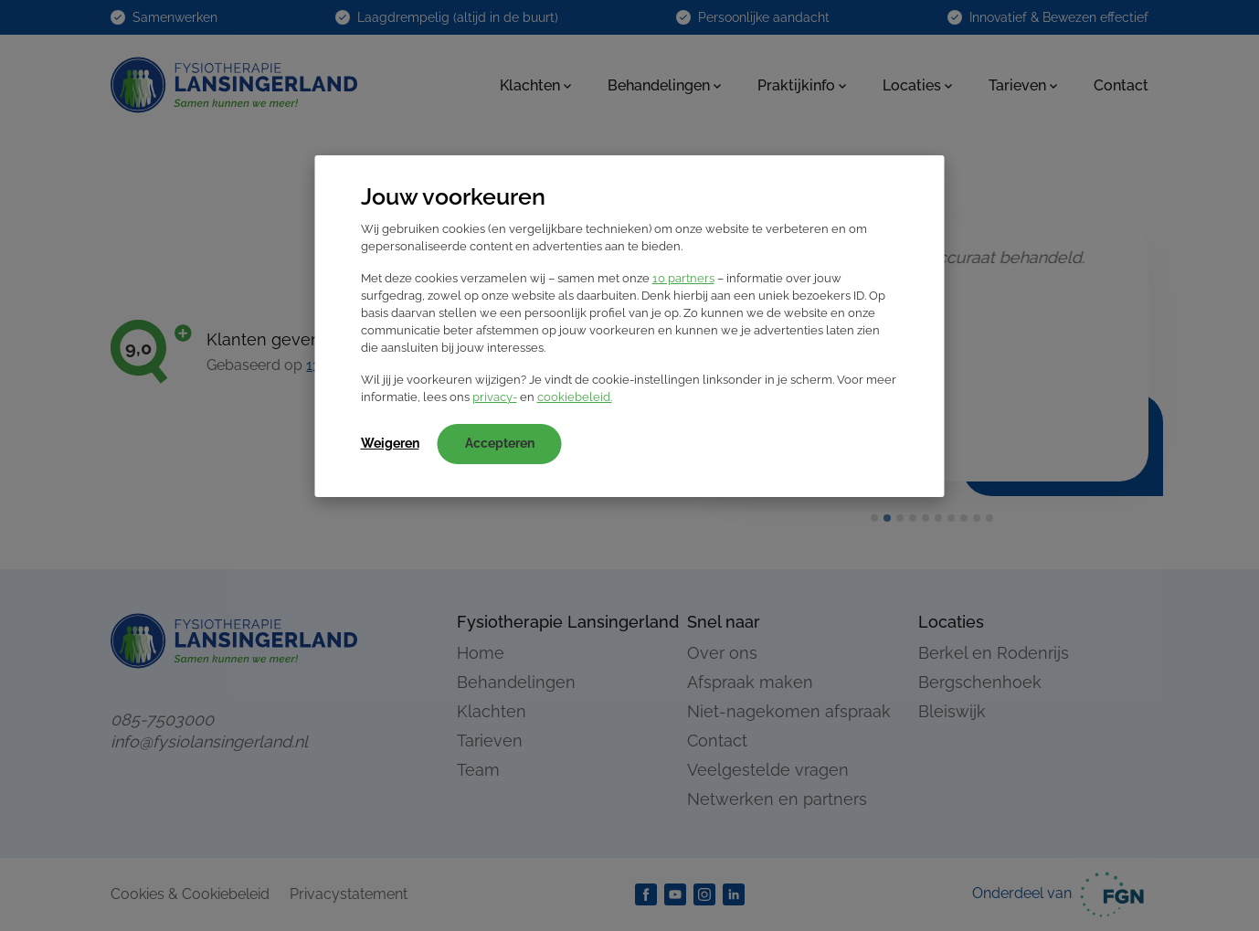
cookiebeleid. (574, 397)
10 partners (683, 278)
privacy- (494, 397)
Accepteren (499, 443)
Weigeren (390, 443)
